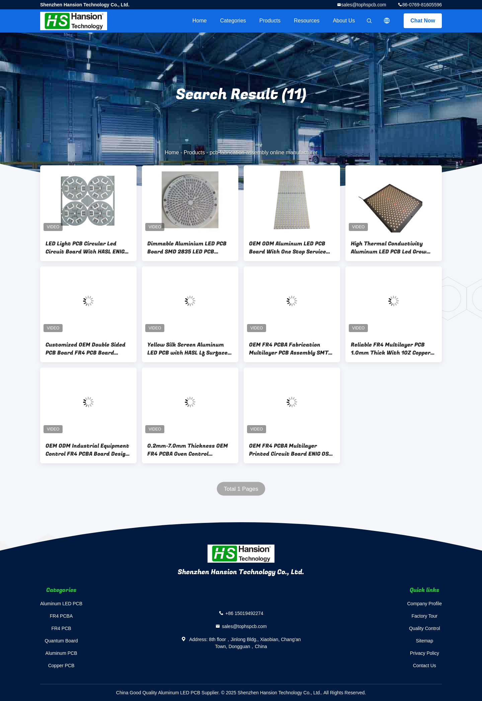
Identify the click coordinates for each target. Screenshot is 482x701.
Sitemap (424, 640)
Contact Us (424, 665)
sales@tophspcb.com (363, 4)
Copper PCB (61, 665)
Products (269, 20)
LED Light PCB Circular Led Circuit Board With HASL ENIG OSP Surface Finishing (85, 248)
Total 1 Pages (241, 489)
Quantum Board (61, 640)
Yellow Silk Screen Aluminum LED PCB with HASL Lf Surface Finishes (187, 349)
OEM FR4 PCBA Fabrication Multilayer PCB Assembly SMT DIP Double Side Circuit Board (288, 349)
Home (199, 20)
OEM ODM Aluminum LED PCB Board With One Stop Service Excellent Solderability (287, 248)
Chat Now (422, 20)
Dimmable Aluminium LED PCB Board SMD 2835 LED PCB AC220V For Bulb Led (187, 248)
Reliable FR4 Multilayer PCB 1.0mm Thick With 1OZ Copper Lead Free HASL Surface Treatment (390, 349)
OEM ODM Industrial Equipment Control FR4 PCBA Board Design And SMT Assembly (87, 450)
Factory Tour (424, 616)
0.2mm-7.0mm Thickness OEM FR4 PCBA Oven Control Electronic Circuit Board (187, 450)
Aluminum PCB (61, 653)
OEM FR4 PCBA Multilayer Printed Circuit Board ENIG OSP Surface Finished (290, 450)
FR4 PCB (61, 628)
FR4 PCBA (61, 616)
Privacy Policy (424, 653)
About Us (344, 20)
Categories (233, 20)
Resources (306, 20)
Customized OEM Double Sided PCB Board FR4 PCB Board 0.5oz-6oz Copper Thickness (86, 349)
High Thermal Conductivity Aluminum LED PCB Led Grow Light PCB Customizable (388, 248)
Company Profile (424, 603)
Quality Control (424, 628)
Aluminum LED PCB (61, 603)
